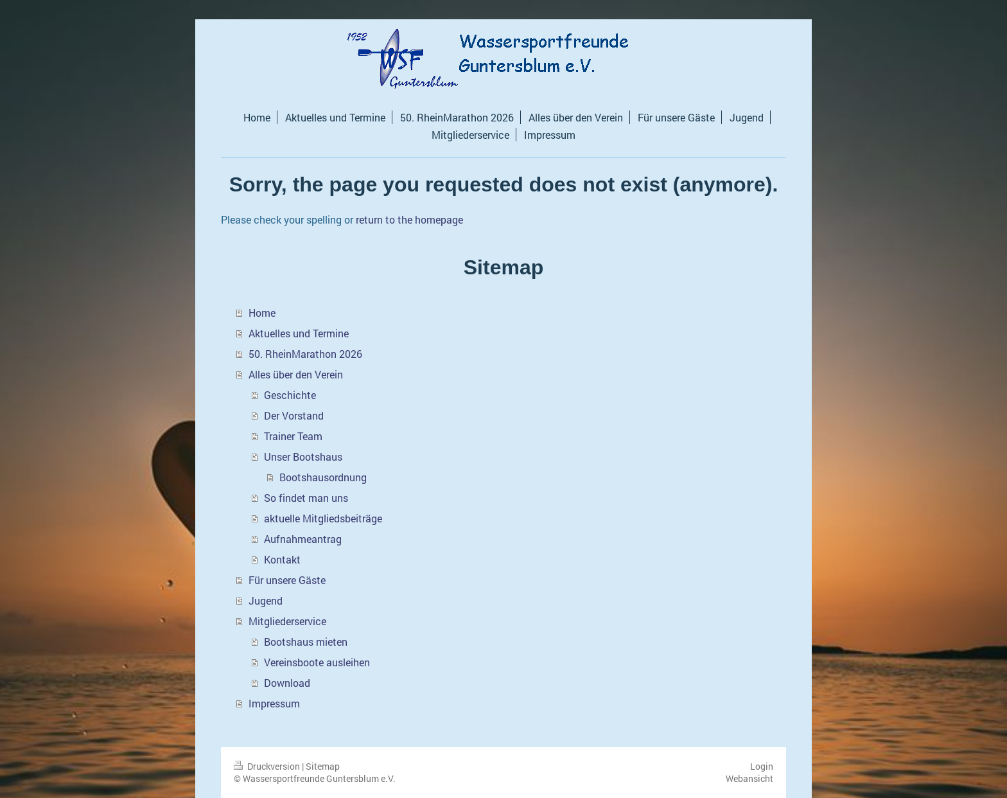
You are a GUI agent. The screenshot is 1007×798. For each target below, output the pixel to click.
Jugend (266, 600)
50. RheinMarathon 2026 (305, 353)
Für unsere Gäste (287, 580)
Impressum (274, 703)
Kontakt (282, 559)
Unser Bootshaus (303, 456)
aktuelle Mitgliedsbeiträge (323, 518)
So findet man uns (306, 497)
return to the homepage (409, 219)
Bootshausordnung (323, 477)
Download (287, 682)
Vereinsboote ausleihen (317, 662)
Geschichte (290, 395)
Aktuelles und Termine (299, 333)
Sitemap (323, 766)
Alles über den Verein (296, 374)
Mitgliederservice (287, 621)
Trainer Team (293, 436)
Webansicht (749, 778)
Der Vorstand (294, 415)
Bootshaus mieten (305, 641)
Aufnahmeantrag (303, 538)
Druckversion (268, 766)
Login (761, 766)
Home (262, 312)
